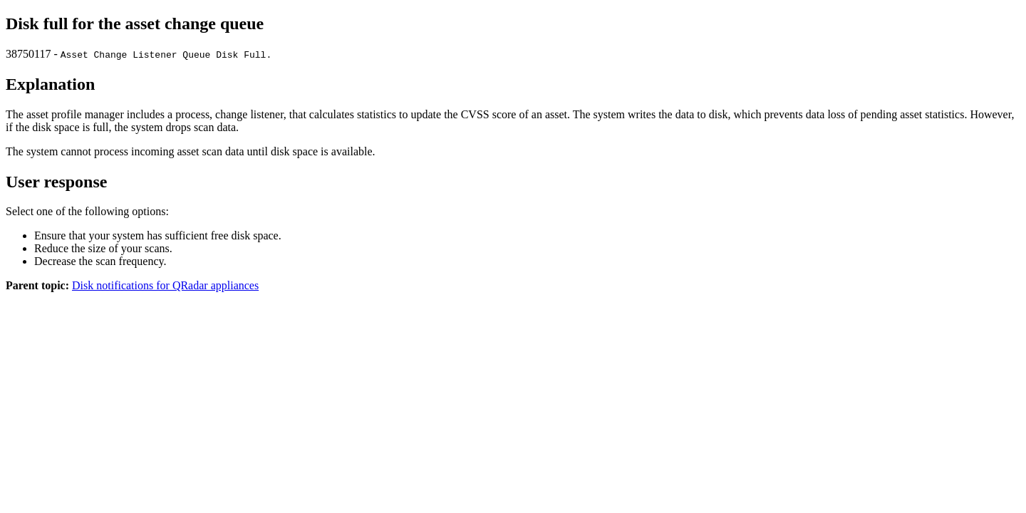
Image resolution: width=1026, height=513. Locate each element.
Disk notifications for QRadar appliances (165, 285)
